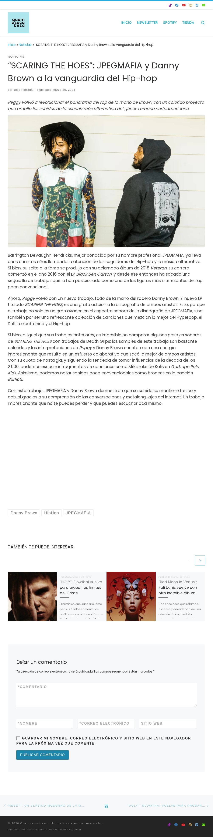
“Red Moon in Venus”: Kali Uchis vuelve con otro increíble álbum (177, 587)
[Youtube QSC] (184, 5)
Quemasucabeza (34, 823)
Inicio (12, 44)
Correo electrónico (104, 723)
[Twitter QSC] (197, 5)
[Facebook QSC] (176, 5)
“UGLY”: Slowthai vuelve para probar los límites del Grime (81, 587)
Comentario (32, 687)
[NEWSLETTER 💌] (203, 5)
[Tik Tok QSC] (170, 5)
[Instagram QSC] (190, 5)
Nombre (27, 723)
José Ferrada (23, 89)
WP (29, 829)
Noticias (25, 44)
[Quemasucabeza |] (18, 22)
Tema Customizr (70, 829)
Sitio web (152, 723)
